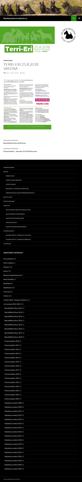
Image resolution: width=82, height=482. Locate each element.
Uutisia (5, 296)
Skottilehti (7, 283)
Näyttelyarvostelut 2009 (13, 403)
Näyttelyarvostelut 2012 (13, 415)
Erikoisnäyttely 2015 (12, 362)
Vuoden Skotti (8, 231)
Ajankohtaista (8, 167)
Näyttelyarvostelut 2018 (13, 440)
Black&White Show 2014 (13, 320)
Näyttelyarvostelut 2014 (13, 423)
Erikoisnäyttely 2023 (12, 391)
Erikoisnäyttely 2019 (12, 378)
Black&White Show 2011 (13, 308)
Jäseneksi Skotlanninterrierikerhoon (20, 193)
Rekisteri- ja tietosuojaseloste (17, 188)
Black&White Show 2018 (13, 337)
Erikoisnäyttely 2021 (12, 382)
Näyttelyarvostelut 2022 (13, 456)
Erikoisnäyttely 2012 (12, 349)
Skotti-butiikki (9, 201)
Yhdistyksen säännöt (14, 180)
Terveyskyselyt (11, 222)
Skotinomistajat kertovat (12, 275)
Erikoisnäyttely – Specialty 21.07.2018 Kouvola (27, 149)
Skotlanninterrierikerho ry (15, 18)
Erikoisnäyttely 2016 (12, 366)
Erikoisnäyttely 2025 (12, 399)
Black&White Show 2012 (13, 312)
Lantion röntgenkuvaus (15, 218)
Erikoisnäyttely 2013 (12, 353)
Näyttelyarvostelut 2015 (13, 428)
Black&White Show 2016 (13, 329)
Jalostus (6, 205)
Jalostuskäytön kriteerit (15, 214)
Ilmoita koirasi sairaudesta (16, 227)
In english (7, 243)
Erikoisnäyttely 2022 (12, 386)
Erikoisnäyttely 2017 (12, 370)
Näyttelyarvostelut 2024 (13, 465)
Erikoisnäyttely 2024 (12, 395)
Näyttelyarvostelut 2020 (13, 448)
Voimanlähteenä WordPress (11, 479)
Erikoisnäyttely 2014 (12, 358)
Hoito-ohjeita (8, 263)
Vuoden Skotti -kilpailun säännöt (18, 239)
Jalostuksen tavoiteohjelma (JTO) (18, 210)
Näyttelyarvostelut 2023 (13, 461)
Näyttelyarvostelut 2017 (13, 436)
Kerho (5, 172)
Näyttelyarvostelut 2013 (13, 419)
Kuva (7, 73)
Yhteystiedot (11, 184)
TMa (23, 73)
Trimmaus (7, 292)
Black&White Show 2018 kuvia (27, 141)
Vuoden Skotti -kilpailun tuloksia (18, 235)
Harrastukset (8, 259)
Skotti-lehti (7, 197)
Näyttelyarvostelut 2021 (13, 452)
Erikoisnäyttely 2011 (12, 345)
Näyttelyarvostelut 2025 (13, 469)
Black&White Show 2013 (13, 316)
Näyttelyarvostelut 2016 (13, 432)
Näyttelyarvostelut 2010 (13, 407)
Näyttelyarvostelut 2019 (13, 444)
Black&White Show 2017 (13, 333)
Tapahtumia (8, 60)
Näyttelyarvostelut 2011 (13, 411)
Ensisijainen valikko (79, 18)
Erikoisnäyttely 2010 (12, 341)
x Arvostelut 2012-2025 (11, 304)
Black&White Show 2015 (13, 325)
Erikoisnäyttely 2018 (12, 374)
